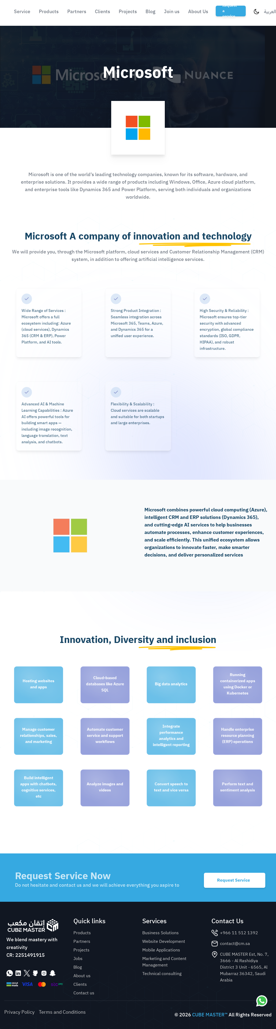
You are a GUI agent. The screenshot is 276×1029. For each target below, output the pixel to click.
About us (82, 976)
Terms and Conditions (62, 1012)
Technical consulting (161, 973)
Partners (76, 11)
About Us (198, 11)
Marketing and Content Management (164, 961)
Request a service (229, 11)
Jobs (78, 958)
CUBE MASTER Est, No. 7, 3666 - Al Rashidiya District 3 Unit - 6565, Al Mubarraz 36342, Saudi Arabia (244, 967)
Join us (172, 11)
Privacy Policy (19, 1012)
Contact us (83, 993)
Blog (150, 11)
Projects (128, 11)
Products (49, 11)
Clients (102, 11)
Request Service (233, 880)
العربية (270, 11)
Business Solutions (160, 933)
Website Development (163, 941)
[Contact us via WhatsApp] (261, 1001)
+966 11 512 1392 (239, 933)
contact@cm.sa (235, 943)
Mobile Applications (161, 950)
